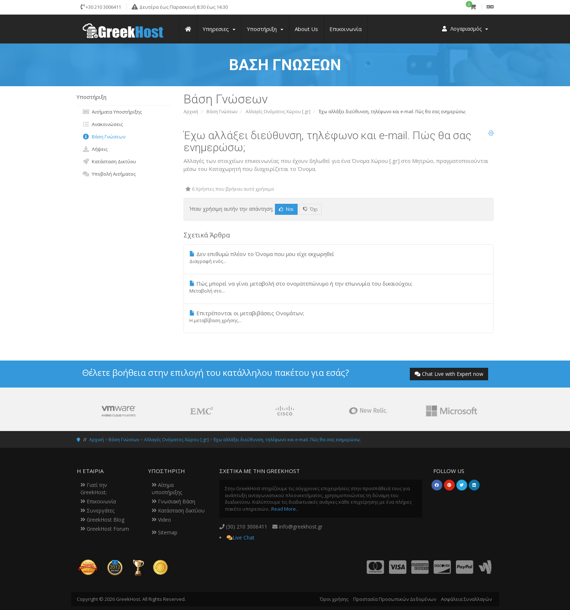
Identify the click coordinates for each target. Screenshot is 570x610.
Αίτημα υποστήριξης (167, 488)
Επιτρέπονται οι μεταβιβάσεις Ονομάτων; (338, 316)
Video (161, 519)
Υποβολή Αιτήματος (109, 173)
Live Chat (243, 537)
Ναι (286, 209)
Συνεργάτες (97, 510)
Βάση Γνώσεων (222, 111)
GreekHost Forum (104, 528)
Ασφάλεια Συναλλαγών (466, 599)
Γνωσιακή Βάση (173, 501)
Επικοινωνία (98, 501)
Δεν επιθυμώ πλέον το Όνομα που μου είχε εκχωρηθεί (338, 257)
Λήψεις (94, 149)
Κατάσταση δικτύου (178, 510)
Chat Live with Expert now (449, 373)
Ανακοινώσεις (102, 124)
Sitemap (164, 532)
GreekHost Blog (102, 519)
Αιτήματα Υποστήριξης (112, 111)
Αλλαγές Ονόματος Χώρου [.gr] (278, 111)
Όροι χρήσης (334, 599)
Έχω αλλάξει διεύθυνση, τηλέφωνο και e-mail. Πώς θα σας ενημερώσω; (287, 439)
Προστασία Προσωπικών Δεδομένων (394, 599)
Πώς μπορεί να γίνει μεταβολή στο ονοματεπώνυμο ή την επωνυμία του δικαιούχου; (338, 287)
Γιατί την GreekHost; (93, 488)
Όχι (310, 209)
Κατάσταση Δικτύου (109, 161)
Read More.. (284, 509)
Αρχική (191, 111)
